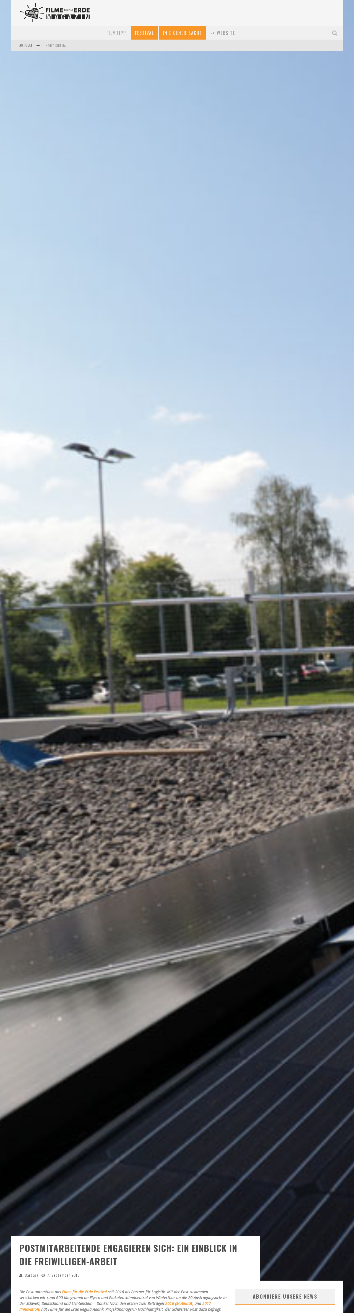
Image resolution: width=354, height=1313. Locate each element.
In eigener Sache (182, 33)
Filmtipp (116, 33)
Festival (144, 33)
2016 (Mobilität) (179, 1227)
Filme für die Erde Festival (85, 1215)
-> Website (223, 33)
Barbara (31, 1199)
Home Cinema (56, 45)
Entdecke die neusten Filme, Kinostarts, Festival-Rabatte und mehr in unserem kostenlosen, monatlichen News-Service (284, 1245)
